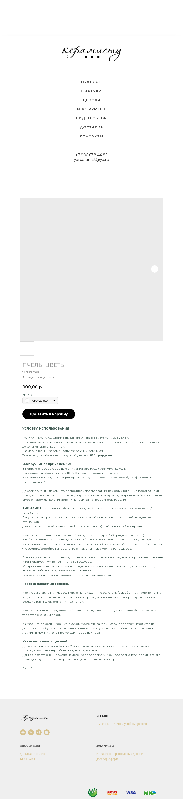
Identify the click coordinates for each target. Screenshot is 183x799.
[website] (23, 732)
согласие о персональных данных (120, 754)
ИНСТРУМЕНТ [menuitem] (91, 109)
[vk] (31, 732)
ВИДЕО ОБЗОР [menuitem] (91, 118)
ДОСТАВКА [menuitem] (91, 127)
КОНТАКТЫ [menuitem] (91, 136)
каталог (102, 716)
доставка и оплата (33, 754)
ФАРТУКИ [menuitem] (91, 91)
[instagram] (47, 732)
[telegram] (39, 732)
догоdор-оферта (107, 759)
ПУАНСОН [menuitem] (91, 82)
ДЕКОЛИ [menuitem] (91, 100)
